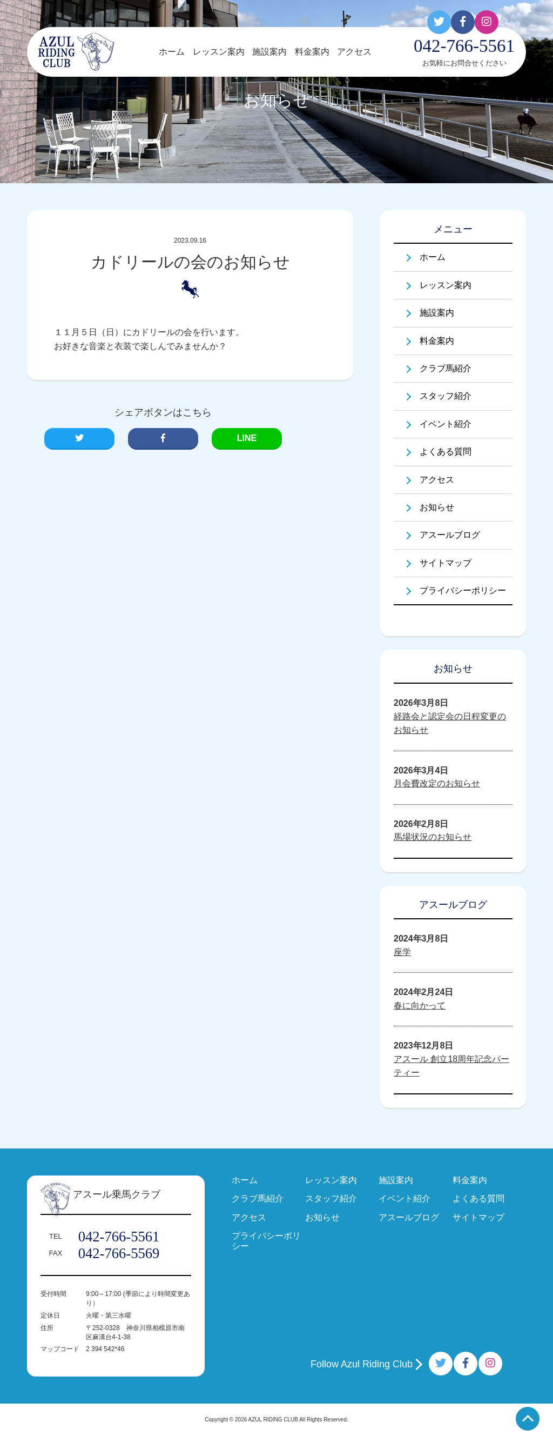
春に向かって (420, 1005)
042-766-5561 (119, 1236)
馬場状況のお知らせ (432, 836)
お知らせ (437, 507)
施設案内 (269, 51)
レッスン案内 (219, 51)
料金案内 (312, 51)
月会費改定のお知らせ (437, 783)
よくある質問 (445, 451)
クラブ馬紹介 (445, 368)
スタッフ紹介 (445, 395)
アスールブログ (450, 534)
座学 (402, 952)
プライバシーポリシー (463, 590)
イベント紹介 (445, 424)
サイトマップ (445, 562)
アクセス (354, 51)
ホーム (172, 51)
